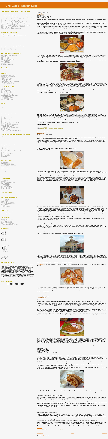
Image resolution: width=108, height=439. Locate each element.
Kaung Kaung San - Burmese (6, 116)
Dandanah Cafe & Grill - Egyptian (7, 90)
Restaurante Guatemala (5, 155)
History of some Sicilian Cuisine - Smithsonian (10, 36)
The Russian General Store (6, 126)
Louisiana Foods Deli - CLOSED (7, 223)
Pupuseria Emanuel (5, 154)
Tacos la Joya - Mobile (5, 171)
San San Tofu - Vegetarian (6, 123)
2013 (3, 235)
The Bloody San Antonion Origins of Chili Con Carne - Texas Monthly (14, 21)
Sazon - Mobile (4, 166)
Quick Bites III (41, 297)
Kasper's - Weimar (4, 200)
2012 (3, 237)
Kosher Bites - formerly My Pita (7, 94)
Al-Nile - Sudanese (4, 88)
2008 (3, 258)
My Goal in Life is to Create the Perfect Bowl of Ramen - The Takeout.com (15, 46)
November (5, 242)
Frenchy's (3, 220)
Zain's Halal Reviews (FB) (6, 60)
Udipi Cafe (40, 14)
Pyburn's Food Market (5, 185)
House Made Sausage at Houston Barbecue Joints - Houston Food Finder (15, 25)
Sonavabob (3, 63)
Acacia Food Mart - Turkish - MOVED (8, 75)
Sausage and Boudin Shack (6, 222)
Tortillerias (40, 133)
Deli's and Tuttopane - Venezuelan (7, 142)
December (5, 241)
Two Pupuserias (4, 156)
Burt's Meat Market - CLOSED (7, 219)
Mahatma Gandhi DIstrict (49, 128)
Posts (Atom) (46, 435)
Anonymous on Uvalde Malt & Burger (8, 69)
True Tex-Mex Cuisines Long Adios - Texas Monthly (11, 28)
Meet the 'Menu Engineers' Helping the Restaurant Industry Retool (14, 35)
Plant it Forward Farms (5, 184)
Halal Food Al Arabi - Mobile (6, 92)
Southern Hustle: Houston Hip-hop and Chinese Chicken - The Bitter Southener (16, 12)
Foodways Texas (4, 56)
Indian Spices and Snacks (6, 114)
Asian (41, 128)
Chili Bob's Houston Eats (21, 5)
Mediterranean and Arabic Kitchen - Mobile (9, 95)
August (4, 246)
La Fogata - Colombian (5, 147)
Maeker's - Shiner (4, 201)
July (4, 247)
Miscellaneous (55, 429)
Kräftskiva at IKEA (4, 77)
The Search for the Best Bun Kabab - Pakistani (10, 127)
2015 (3, 233)
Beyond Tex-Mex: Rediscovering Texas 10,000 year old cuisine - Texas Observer (16, 15)
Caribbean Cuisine (4, 139)
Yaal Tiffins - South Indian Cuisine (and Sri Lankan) (11, 130)
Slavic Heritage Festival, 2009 (7, 82)
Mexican (41, 292)
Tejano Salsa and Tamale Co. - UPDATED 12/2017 (11, 174)
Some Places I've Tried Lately (7, 187)
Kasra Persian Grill (4, 93)
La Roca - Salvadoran (5, 148)
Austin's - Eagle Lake (5, 199)
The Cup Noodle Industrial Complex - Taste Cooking (11, 41)
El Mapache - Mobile (5, 162)
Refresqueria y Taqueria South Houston (8, 165)
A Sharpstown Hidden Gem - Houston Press (9, 24)
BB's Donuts (39, 428)
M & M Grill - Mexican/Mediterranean (8, 182)
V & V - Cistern (4, 205)
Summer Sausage (4, 204)
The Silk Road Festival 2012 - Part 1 (8, 83)
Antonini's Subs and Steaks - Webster (8, 211)
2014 (3, 234)
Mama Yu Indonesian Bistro (6, 119)
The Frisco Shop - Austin (6, 212)
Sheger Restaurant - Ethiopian (7, 97)
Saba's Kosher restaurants (6, 96)
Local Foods (3, 181)
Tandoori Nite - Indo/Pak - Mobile (7, 125)
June (4, 248)
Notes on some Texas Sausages (7, 202)
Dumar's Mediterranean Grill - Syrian (8, 91)
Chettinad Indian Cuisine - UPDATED (8, 109)
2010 (3, 239)
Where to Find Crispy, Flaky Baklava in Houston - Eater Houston (13, 22)
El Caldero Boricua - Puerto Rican (7, 143)
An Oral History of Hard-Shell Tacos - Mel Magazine (11, 13)
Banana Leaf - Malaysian (6, 108)
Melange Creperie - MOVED (6, 78)
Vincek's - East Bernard (5, 206)
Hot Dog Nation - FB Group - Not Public (8, 64)
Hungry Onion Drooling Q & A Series (8, 48)
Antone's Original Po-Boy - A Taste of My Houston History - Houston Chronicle (16, 23)
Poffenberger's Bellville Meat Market (8, 203)
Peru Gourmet (4, 152)
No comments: (50, 127)
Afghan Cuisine (4, 105)
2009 (3, 240)
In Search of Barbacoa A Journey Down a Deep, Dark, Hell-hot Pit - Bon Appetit (16, 17)
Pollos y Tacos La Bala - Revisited (7, 164)
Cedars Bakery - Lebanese (6, 89)
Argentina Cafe (4, 137)
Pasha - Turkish (4, 80)
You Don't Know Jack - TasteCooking (8, 39)
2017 (3, 231)
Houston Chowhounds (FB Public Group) (9, 55)
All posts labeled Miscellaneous (7, 188)
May (4, 252)
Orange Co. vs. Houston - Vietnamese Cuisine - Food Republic (13, 26)
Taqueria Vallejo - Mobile (5, 172)
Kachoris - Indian (4, 115)
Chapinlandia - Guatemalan (6, 140)
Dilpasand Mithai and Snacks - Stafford (8, 110)
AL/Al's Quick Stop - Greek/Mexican (8, 76)
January (5, 257)
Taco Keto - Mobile (4, 168)
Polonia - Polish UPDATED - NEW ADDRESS (10, 81)
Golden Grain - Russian (5, 111)
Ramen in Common (5, 61)
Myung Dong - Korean (5, 120)
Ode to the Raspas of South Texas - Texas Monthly (11, 16)
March (4, 255)
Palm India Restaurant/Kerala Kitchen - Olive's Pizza (11, 122)
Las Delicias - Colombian (6, 149)
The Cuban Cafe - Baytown (6, 141)
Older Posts (104, 433)
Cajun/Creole (50, 429)
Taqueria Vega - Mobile (5, 173)
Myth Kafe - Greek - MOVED (6, 79)
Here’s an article (40, 264)
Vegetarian (61, 128)
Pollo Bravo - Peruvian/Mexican (7, 153)
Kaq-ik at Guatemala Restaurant (7, 146)
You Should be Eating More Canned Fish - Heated (10, 37)
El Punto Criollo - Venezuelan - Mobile (8, 144)
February (5, 256)
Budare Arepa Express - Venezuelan (8, 138)
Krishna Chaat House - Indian (7, 117)
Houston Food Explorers (5, 58)
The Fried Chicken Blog (5, 62)
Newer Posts (40, 433)
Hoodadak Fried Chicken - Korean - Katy (9, 113)
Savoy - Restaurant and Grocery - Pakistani (9, 124)
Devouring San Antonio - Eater (7, 27)
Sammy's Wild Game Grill (6, 186)
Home (72, 433)
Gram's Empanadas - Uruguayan (7, 145)
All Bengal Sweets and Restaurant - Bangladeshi (10, 106)
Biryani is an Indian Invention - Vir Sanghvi (9, 47)
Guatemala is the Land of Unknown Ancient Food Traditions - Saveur (14, 45)
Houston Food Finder (5, 57)
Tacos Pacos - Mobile (5, 170)
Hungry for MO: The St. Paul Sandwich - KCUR (10, 34)
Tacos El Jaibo (4, 169)
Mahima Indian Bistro (5, 118)
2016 (3, 232)
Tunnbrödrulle (3, 193)
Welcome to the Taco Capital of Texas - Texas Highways (12, 14)
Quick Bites (60, 429)
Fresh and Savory (4, 180)
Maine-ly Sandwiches (5, 183)
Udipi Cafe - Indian (4, 128)
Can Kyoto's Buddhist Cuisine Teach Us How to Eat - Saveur (13, 49)
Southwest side (56, 128)
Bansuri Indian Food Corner (6, 107)
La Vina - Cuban (4, 151)
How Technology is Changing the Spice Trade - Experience (12, 40)
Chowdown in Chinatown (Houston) (8, 59)
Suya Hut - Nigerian (5, 98)
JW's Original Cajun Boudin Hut (7, 221)
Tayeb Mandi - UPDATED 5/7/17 (7, 99)
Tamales (2, 167)
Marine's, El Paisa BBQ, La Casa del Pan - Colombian (11, 150)
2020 (3, 229)
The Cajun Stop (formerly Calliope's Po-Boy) (9, 224)
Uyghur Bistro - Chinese (5, 129)
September (5, 245)
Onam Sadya (3, 121)
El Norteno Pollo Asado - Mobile (7, 163)
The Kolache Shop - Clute (6, 213)
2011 (3, 238)
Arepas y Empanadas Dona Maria (7, 136)
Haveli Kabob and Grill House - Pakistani (9, 112)
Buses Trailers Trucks (43, 429)
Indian (43, 128)
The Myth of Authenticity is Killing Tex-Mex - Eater (10, 20)
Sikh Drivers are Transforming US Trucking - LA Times (11, 44)
